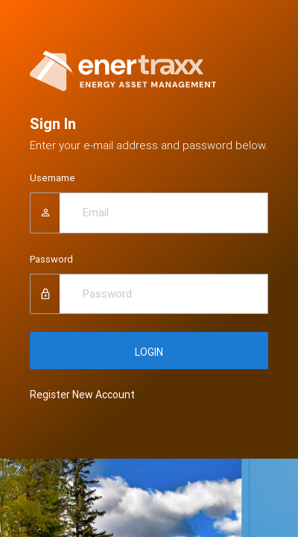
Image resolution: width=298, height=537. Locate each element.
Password (51, 259)
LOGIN (149, 352)
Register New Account (82, 394)
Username (52, 178)
